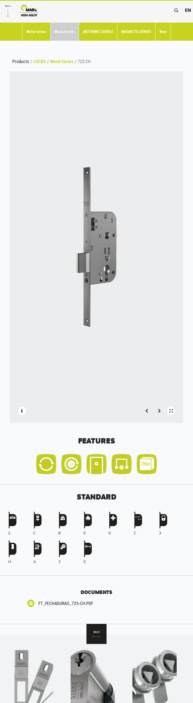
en (188, 10)
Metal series (36, 31)
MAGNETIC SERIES (136, 31)
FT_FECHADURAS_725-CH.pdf (65, 603)
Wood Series (65, 31)
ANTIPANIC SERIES (98, 31)
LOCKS (39, 61)
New (163, 31)
